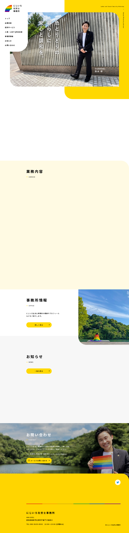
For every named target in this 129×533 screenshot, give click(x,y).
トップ (7, 18)
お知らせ (8, 41)
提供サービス (10, 27)
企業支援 (8, 23)
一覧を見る (39, 371)
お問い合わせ (10, 45)
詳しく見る (39, 325)
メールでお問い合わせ (39, 460)
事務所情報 (9, 36)
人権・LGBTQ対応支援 (13, 32)
